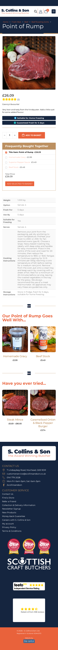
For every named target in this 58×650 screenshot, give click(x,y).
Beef (26, 22)
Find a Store (8, 497)
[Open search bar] (35, 11)
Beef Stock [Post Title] (43, 356)
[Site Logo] (15, 11)
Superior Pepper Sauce (19, 162)
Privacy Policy (9, 527)
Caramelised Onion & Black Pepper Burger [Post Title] (42, 423)
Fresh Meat (16, 22)
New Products (9, 512)
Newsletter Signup (11, 508)
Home (5, 22)
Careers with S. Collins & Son (16, 520)
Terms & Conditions (11, 531)
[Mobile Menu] (54, 11)
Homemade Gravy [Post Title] (15, 356)
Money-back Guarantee (13, 516)
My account (8, 523)
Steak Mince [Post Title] (15, 419)
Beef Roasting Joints (40, 22)
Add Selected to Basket (19, 184)
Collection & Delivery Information (18, 505)
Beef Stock (14, 167)
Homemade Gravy (17, 157)
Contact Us (7, 494)
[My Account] (41, 11)
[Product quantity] (10, 135)
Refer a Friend (9, 501)
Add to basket (33, 135)
